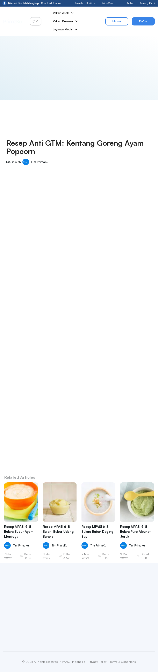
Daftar (143, 21)
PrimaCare (107, 3)
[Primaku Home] (12, 21)
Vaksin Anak (63, 13)
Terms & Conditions (123, 661)
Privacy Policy (97, 661)
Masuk (116, 21)
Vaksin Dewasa (65, 21)
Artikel (130, 3)
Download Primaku (32, 3)
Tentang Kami (147, 3)
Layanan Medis (65, 29)
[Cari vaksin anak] (34, 21)
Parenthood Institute (84, 3)
